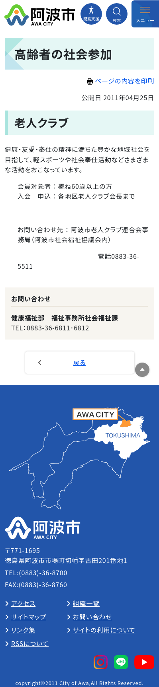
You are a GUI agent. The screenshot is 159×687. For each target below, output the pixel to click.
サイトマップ (28, 616)
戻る (79, 362)
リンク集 (23, 630)
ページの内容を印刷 (120, 80)
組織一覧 (86, 603)
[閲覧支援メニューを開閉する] (91, 14)
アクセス (23, 603)
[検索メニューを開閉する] (117, 14)
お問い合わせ (92, 616)
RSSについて (30, 643)
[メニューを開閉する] (145, 14)
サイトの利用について (104, 630)
